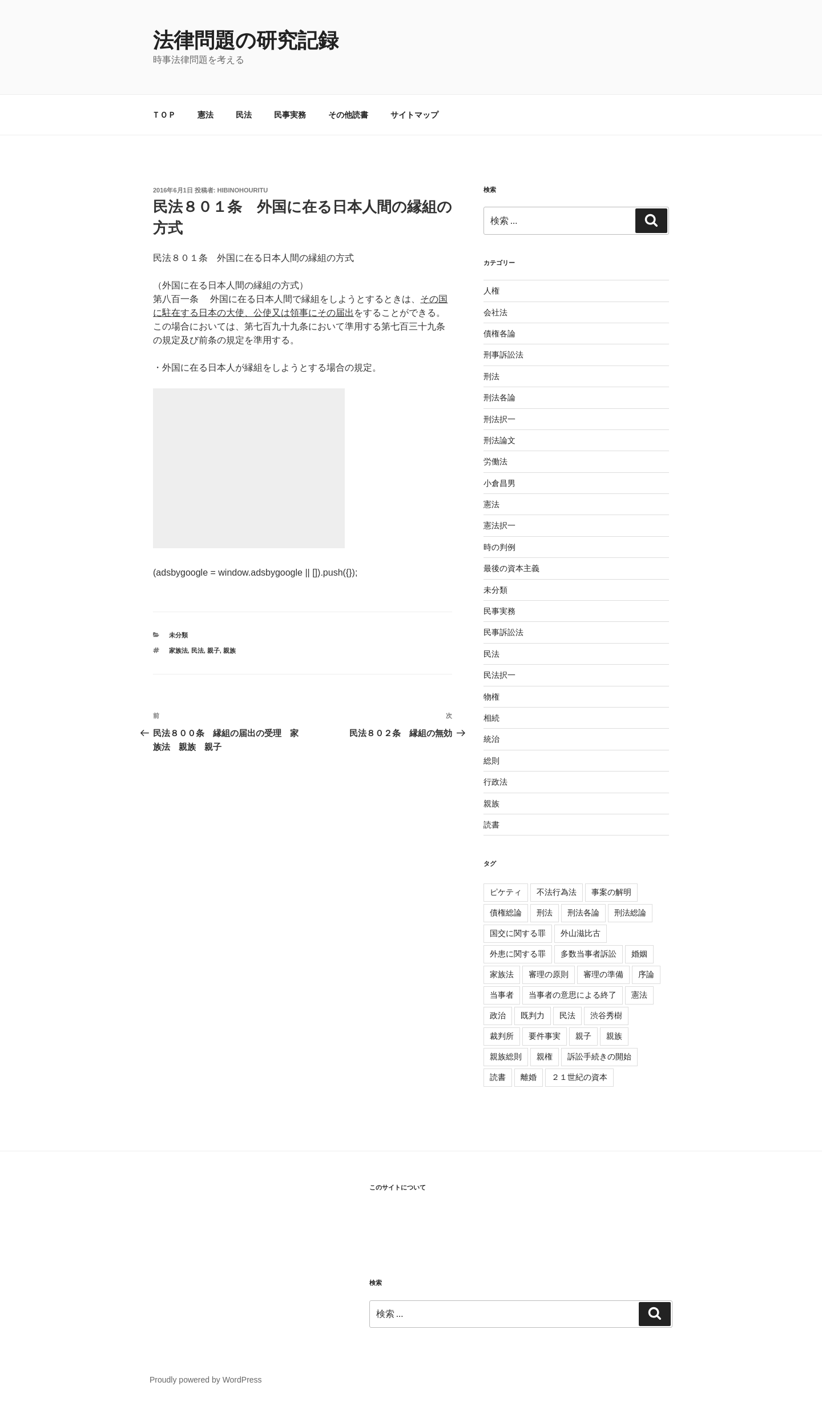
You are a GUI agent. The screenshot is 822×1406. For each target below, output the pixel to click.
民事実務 (290, 114)
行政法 (495, 781)
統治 (491, 739)
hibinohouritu (242, 190)
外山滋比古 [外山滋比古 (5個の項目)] (581, 933)
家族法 (178, 650)
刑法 (491, 376)
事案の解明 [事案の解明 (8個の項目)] (611, 892)
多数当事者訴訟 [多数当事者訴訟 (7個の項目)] (588, 953)
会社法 (495, 312)
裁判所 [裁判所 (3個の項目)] (502, 1036)
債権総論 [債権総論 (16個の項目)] (506, 912)
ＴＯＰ (164, 114)
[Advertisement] (249, 468)
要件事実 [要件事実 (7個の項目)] (545, 1036)
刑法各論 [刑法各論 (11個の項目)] (583, 912)
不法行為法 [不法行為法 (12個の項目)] (557, 892)
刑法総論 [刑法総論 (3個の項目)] (630, 912)
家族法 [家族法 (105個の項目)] (502, 974)
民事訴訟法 (503, 632)
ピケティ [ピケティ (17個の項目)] (506, 892)
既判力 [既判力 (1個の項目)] (533, 1015)
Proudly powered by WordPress (206, 1379)
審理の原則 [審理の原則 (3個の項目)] (549, 974)
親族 (229, 650)
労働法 (495, 461)
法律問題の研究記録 (246, 40)
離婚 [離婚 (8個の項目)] (529, 1077)
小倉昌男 (499, 483)
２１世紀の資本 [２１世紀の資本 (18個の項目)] (579, 1077)
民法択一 (499, 675)
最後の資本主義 (511, 568)
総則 (491, 760)
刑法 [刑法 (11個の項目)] (545, 912)
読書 (491, 824)
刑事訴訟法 (503, 354)
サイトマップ (414, 114)
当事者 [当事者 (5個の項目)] (502, 994)
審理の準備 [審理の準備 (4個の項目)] (603, 974)
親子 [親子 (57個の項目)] (583, 1036)
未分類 (178, 635)
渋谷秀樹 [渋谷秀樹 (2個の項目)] (606, 1015)
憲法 (205, 114)
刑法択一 (499, 419)
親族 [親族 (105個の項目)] (614, 1036)
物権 (491, 696)
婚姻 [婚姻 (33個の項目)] (639, 953)
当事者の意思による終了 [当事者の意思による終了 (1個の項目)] (572, 994)
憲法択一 (499, 525)
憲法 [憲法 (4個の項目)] (639, 994)
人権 (491, 290)
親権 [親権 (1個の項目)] (545, 1056)
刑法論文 (499, 440)
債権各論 (499, 333)
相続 (491, 717)
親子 (213, 650)
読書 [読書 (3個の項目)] (498, 1077)
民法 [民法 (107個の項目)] (567, 1015)
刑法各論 (499, 397)
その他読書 (348, 114)
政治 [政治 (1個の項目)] (498, 1015)
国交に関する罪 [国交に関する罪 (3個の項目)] (518, 933)
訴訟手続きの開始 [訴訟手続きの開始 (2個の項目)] (599, 1056)
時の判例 (499, 547)
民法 (244, 114)
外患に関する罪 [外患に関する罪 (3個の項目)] (518, 953)
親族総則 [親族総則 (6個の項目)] (506, 1056)
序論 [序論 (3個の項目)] (646, 974)
